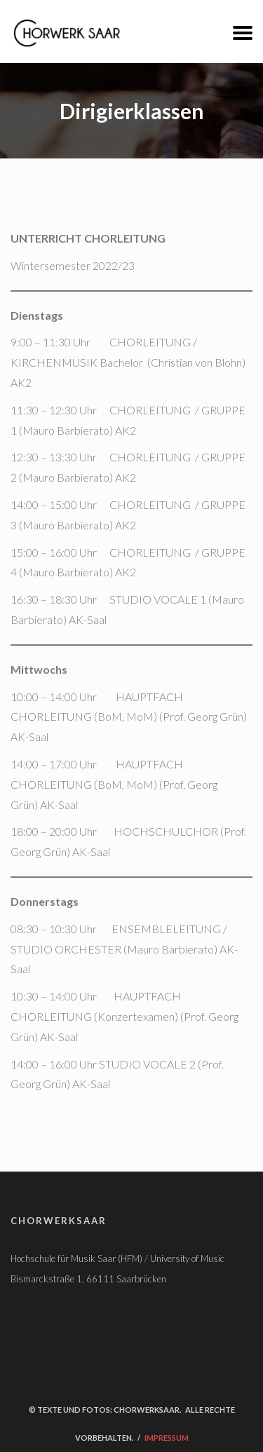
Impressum (166, 1437)
